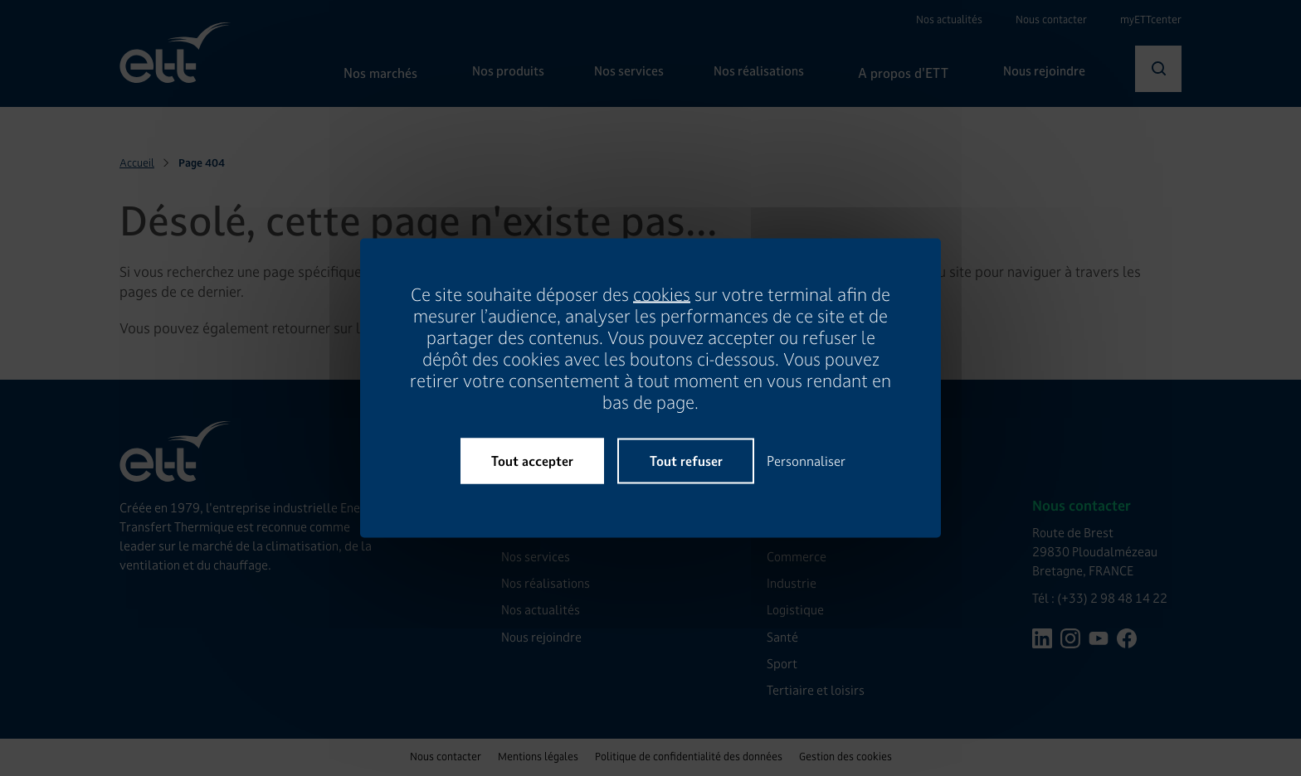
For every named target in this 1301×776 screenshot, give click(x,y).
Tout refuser (686, 461)
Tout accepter (532, 461)
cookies (661, 295)
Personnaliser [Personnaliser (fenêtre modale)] (806, 461)
